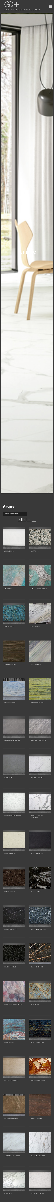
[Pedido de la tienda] (15, 514)
